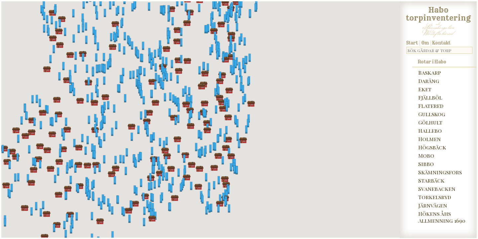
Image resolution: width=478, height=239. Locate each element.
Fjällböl (430, 97)
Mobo (426, 155)
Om (425, 42)
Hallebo (430, 130)
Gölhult (430, 122)
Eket (425, 89)
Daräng (428, 80)
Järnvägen (432, 205)
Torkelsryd (434, 197)
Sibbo (426, 163)
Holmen (429, 138)
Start (412, 42)
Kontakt (441, 42)
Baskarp (429, 72)
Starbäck (431, 180)
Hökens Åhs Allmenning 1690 (441, 217)
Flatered (430, 105)
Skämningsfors (440, 172)
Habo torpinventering (438, 12)
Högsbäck (432, 147)
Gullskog (431, 114)
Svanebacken (436, 188)
